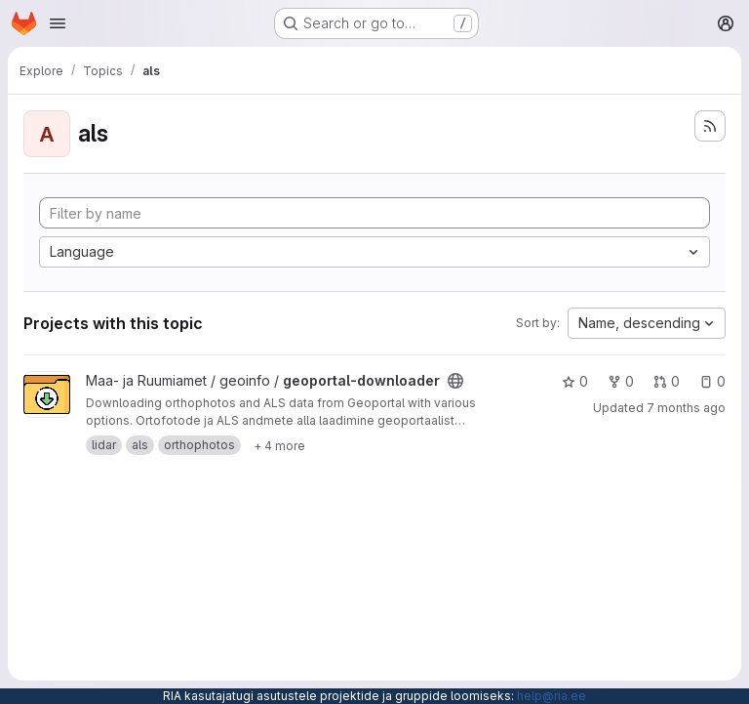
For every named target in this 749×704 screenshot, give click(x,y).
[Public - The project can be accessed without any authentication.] (455, 381)
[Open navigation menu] (57, 23)
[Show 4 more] (279, 445)
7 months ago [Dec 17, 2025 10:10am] (686, 407)
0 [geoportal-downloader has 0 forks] (621, 381)
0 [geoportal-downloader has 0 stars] (575, 381)
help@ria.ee (551, 695)
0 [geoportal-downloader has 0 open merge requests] (666, 381)
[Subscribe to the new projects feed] (710, 126)
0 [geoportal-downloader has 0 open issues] (712, 381)
